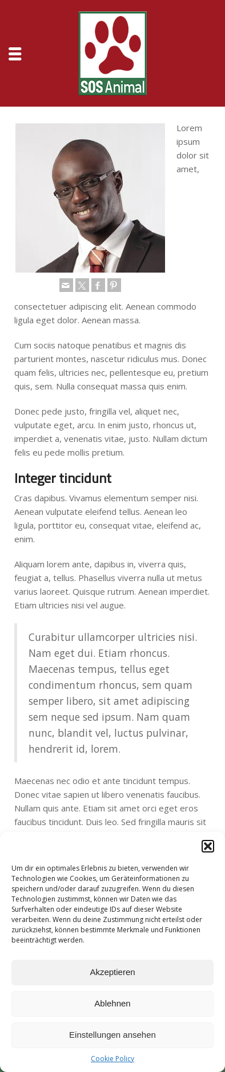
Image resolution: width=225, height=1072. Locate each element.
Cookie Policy (112, 1058)
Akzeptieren (112, 972)
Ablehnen (112, 1003)
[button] (208, 846)
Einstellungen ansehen (112, 1034)
